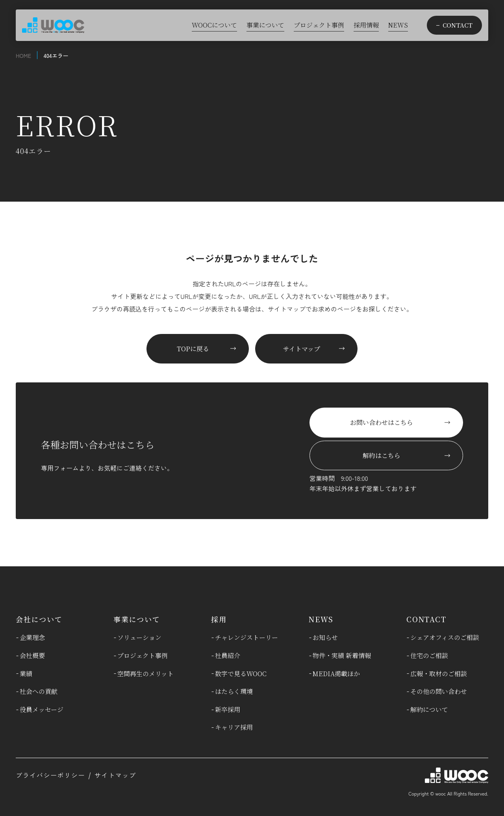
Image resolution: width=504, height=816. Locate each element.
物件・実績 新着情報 (342, 655)
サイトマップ (115, 775)
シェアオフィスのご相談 (444, 637)
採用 (219, 619)
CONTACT (426, 619)
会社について (39, 619)
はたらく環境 (234, 691)
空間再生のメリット (145, 673)
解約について (429, 709)
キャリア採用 (234, 727)
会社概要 (32, 655)
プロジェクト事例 (142, 655)
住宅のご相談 (429, 655)
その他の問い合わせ (438, 691)
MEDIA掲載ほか (336, 673)
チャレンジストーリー (246, 637)
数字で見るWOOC (241, 673)
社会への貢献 (38, 691)
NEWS (321, 619)
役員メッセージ (41, 709)
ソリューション (139, 637)
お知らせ (325, 637)
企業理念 (32, 637)
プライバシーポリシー (50, 775)
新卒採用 (227, 709)
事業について (136, 619)
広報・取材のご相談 (438, 673)
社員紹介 (227, 655)
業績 (26, 673)
